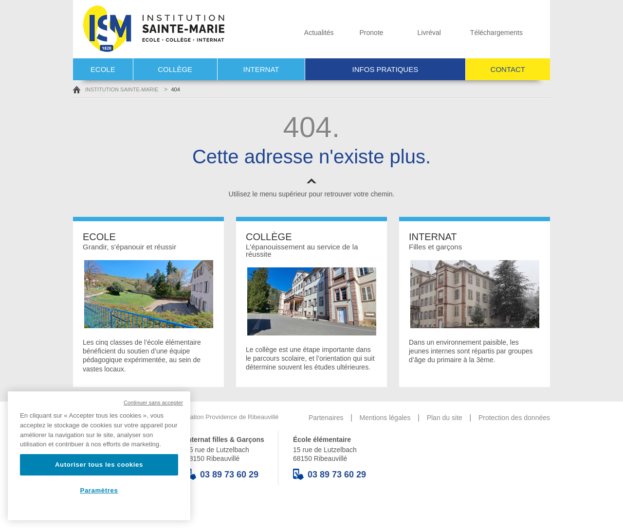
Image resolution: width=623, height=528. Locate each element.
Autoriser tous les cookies (99, 464)
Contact (508, 69)
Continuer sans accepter (153, 402)
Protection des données (514, 418)
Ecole (103, 69)
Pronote (362, 32)
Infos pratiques (385, 69)
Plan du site (444, 418)
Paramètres (99, 490)
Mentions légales (385, 418)
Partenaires (326, 418)
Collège (175, 69)
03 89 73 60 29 (221, 474)
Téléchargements (485, 32)
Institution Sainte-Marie (115, 89)
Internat (261, 69)
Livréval (416, 32)
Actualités (305, 32)
